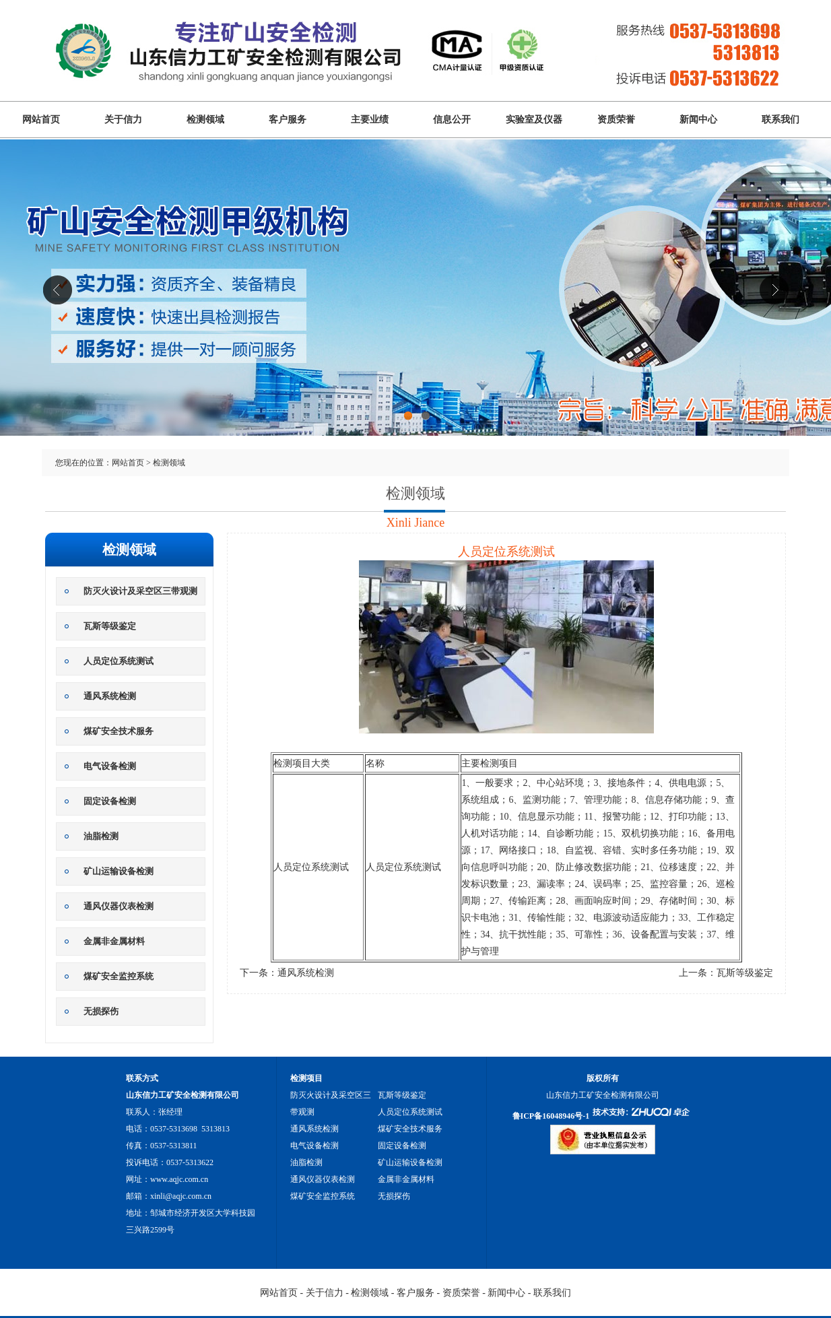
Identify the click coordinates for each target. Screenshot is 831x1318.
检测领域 (205, 119)
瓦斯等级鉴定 (110, 626)
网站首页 (41, 119)
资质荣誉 (616, 119)
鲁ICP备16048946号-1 (551, 1116)
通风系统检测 (110, 696)
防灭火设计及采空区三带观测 (140, 591)
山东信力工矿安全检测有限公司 (415, 308)
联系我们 (780, 119)
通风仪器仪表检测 (119, 906)
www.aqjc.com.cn (179, 1179)
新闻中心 (698, 119)
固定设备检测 (110, 801)
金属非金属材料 (114, 941)
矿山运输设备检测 (119, 871)
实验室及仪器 (534, 119)
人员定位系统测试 (119, 661)
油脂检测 (101, 836)
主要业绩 (370, 119)
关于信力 (123, 119)
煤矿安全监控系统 (119, 976)
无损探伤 (101, 1011)
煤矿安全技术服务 (119, 731)
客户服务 (287, 119)
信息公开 (452, 119)
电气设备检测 (110, 766)
